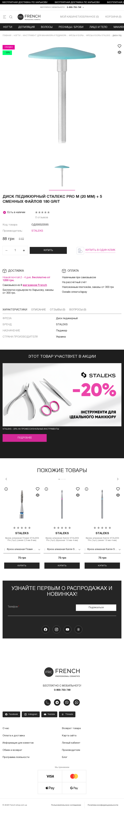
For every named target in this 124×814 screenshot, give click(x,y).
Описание (38, 311)
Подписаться (96, 609)
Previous (6, 480)
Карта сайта (69, 738)
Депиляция (26, 28)
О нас (6, 731)
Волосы (46, 28)
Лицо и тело (98, 28)
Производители (71, 752)
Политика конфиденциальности (103, 807)
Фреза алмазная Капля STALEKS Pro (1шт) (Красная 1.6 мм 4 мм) (62, 539)
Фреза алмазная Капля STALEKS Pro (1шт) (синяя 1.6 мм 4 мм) (102, 539)
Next (118, 480)
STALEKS (37, 232)
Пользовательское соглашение (67, 807)
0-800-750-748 (74, 8)
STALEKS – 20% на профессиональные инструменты (31, 430)
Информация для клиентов (19, 745)
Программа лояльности (17, 759)
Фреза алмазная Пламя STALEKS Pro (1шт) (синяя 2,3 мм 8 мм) (22, 539)
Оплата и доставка (14, 738)
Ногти (7, 28)
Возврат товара (72, 731)
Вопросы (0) (77, 311)
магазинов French (35, 286)
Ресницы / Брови (71, 28)
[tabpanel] (22, 528)
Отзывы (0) (57, 311)
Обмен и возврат (13, 752)
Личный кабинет (71, 745)
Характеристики (15, 311)
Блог (65, 759)
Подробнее (25, 439)
